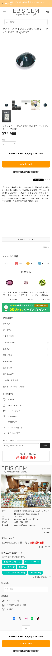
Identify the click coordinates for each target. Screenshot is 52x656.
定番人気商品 (8, 336)
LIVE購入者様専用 (10, 380)
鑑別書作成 (7, 361)
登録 (45, 445)
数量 (4, 140)
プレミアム (7, 330)
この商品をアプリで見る (26, 239)
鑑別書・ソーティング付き (14, 387)
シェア (47, 180)
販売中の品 (7, 368)
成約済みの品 (8, 374)
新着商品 (6, 324)
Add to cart (26, 164)
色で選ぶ (6, 349)
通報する (46, 247)
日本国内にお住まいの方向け (26, 172)
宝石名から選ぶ (9, 343)
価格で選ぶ (7, 355)
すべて (7, 263)
